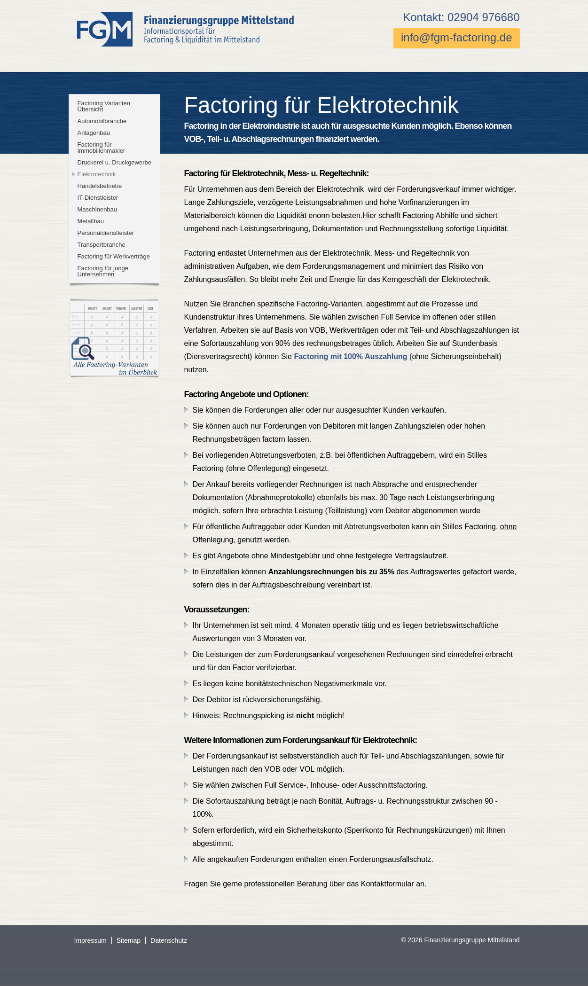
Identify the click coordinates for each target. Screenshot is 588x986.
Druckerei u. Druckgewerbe (115, 162)
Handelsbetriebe (100, 186)
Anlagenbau (94, 133)
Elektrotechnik (97, 174)
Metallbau (91, 221)
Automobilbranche (102, 121)
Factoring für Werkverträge (114, 256)
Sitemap (129, 940)
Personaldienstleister (106, 233)
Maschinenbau (98, 209)
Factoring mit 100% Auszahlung (350, 356)
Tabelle (114, 339)
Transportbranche (101, 245)
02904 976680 (483, 17)
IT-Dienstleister (98, 198)
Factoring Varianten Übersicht (104, 106)
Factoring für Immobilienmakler (101, 147)
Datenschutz (168, 940)
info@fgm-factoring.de (456, 37)
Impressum (90, 940)
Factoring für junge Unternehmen (103, 271)
